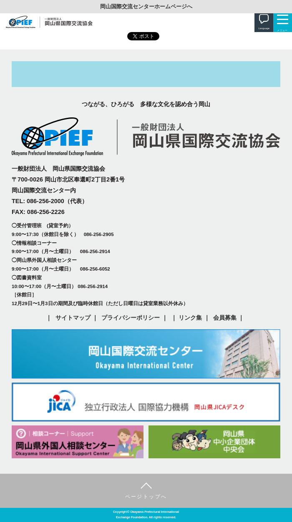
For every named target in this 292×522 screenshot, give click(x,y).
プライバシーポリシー (130, 317)
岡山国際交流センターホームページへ (146, 6)
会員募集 (225, 317)
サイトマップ (73, 317)
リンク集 (190, 317)
